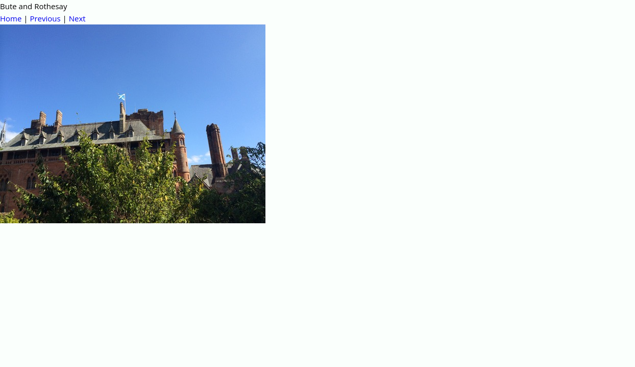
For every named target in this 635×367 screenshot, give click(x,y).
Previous (45, 18)
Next (77, 18)
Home (10, 18)
